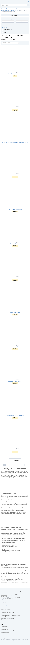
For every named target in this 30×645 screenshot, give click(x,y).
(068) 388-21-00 (4, 597)
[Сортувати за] (10, 43)
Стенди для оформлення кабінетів (9, 10)
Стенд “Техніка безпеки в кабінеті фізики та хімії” (15, 175)
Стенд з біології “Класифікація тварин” (15, 278)
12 (16, 464)
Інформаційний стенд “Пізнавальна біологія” (15, 243)
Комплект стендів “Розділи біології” (15, 108)
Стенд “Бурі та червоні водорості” (15, 381)
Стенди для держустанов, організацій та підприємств (11, 615)
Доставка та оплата (19, 595)
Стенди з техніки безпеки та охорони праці (9, 619)
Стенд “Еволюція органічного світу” (15, 209)
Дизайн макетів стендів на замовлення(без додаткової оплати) (15, 142)
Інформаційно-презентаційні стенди (8, 627)
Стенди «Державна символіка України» (9, 613)
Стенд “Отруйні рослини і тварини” (15, 73)
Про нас (17, 592)
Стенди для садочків (5, 632)
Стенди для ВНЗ (4, 629)
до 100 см (5, 32)
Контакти (17, 594)
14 (22, 464)
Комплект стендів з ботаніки (15, 346)
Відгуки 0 (17, 72)
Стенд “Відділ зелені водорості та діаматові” (15, 415)
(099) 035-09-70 (4, 595)
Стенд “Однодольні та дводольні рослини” (15, 449)
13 (19, 464)
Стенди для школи (10, 8)
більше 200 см (6, 30)
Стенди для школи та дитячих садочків (9, 611)
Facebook (2, 605)
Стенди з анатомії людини (15, 312)
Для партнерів (18, 598)
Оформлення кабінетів (5, 621)
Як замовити (17, 597)
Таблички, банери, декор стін (7, 616)
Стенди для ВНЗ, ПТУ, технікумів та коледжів (10, 612)
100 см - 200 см (6, 29)
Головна (3, 8)
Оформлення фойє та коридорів (7, 618)
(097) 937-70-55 (4, 596)
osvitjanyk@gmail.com (9, 598)
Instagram (5, 605)
